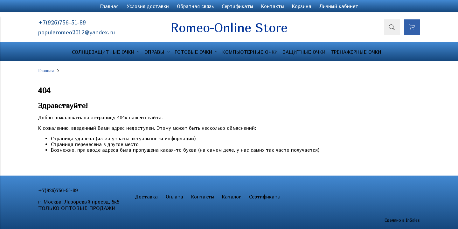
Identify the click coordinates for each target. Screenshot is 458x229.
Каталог (231, 196)
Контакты (272, 6)
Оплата (174, 196)
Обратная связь (195, 6)
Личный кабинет (338, 6)
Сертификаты (237, 6)
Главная (109, 6)
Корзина (301, 6)
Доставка (146, 196)
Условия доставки (148, 6)
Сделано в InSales (402, 220)
